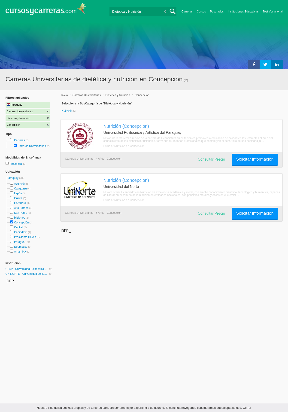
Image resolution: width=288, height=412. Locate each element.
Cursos (201, 11)
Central (18, 227)
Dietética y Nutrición (117, 95)
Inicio (64, 95)
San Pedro (20, 212)
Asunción (19, 183)
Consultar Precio (211, 159)
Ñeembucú (20, 246)
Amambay (20, 251)
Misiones (19, 217)
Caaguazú (20, 188)
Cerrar (247, 407)
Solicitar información (254, 159)
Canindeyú (20, 232)
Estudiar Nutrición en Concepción (124, 146)
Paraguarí (20, 242)
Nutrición (67, 110)
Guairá (18, 198)
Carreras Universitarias (32, 146)
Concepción (21, 222)
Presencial (16, 163)
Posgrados (217, 11)
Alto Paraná (21, 208)
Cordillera (20, 203)
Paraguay (13, 178)
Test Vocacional (272, 11)
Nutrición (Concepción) (126, 126)
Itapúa (18, 193)
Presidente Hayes (25, 237)
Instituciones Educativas (243, 11)
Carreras (187, 11)
